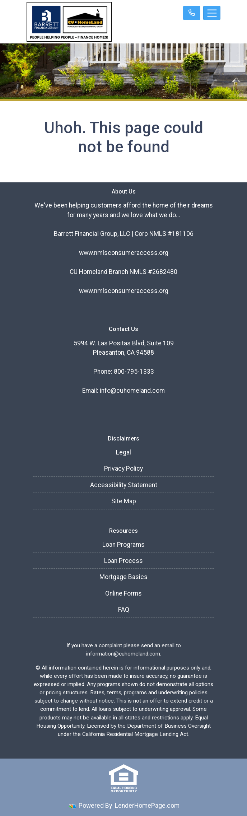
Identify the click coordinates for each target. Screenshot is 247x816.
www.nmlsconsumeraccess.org (123, 252)
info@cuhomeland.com (132, 390)
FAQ (123, 609)
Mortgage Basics (123, 576)
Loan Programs (123, 544)
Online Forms (123, 593)
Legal (123, 452)
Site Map (123, 501)
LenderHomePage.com (147, 805)
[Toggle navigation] (211, 13)
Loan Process (123, 560)
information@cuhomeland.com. (123, 654)
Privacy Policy (123, 468)
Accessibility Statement (123, 485)
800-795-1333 (134, 371)
